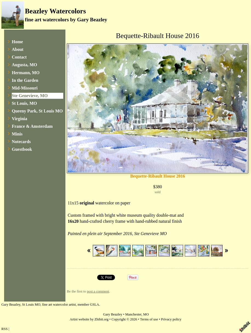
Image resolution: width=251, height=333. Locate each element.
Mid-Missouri (24, 88)
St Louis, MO (24, 103)
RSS (4, 329)
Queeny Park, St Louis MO (37, 111)
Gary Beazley (112, 314)
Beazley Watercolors (55, 11)
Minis (17, 134)
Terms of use (149, 319)
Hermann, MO (25, 72)
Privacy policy (171, 319)
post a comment (98, 291)
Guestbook (22, 149)
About (18, 49)
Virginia (19, 118)
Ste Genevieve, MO (30, 95)
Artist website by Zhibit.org (89, 319)
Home (17, 41)
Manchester (133, 314)
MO (146, 314)
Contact (19, 57)
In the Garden (25, 80)
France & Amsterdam (32, 126)
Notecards (21, 141)
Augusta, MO (24, 64)
